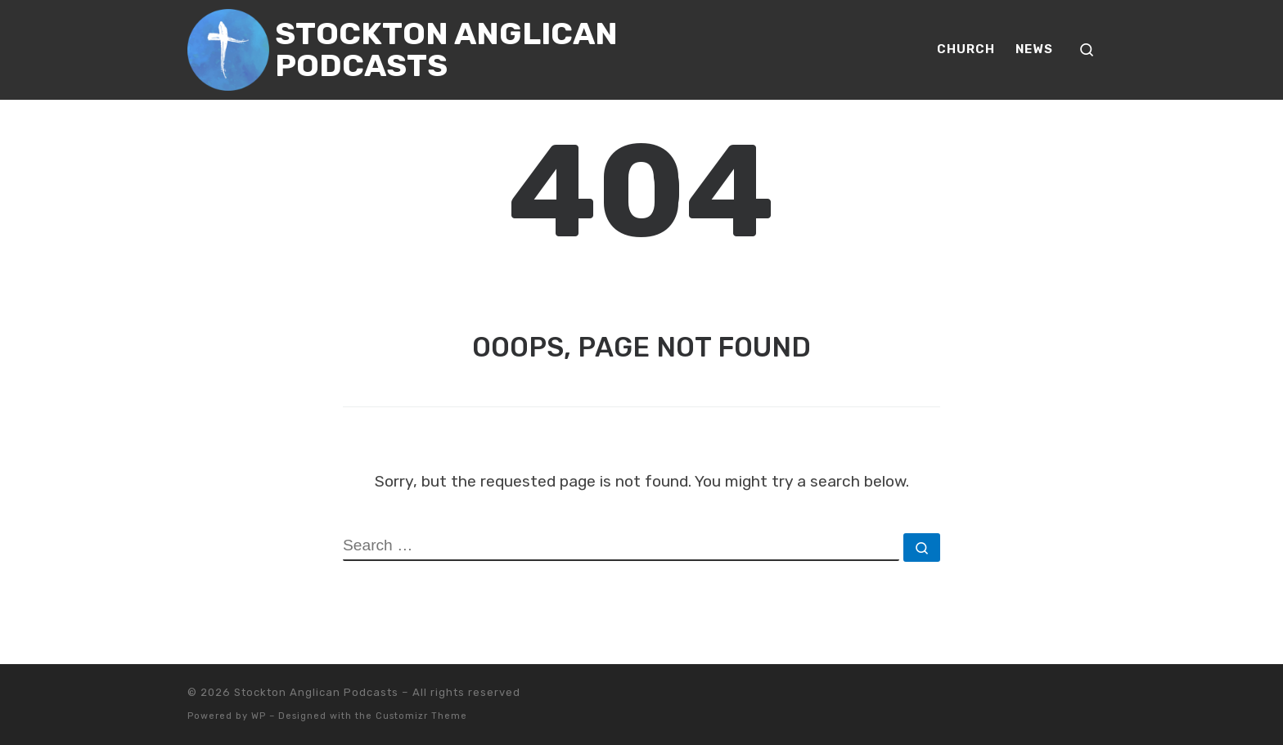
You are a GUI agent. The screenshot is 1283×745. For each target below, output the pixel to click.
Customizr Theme (421, 716)
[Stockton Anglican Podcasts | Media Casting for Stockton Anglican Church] (228, 47)
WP (258, 716)
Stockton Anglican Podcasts (316, 692)
